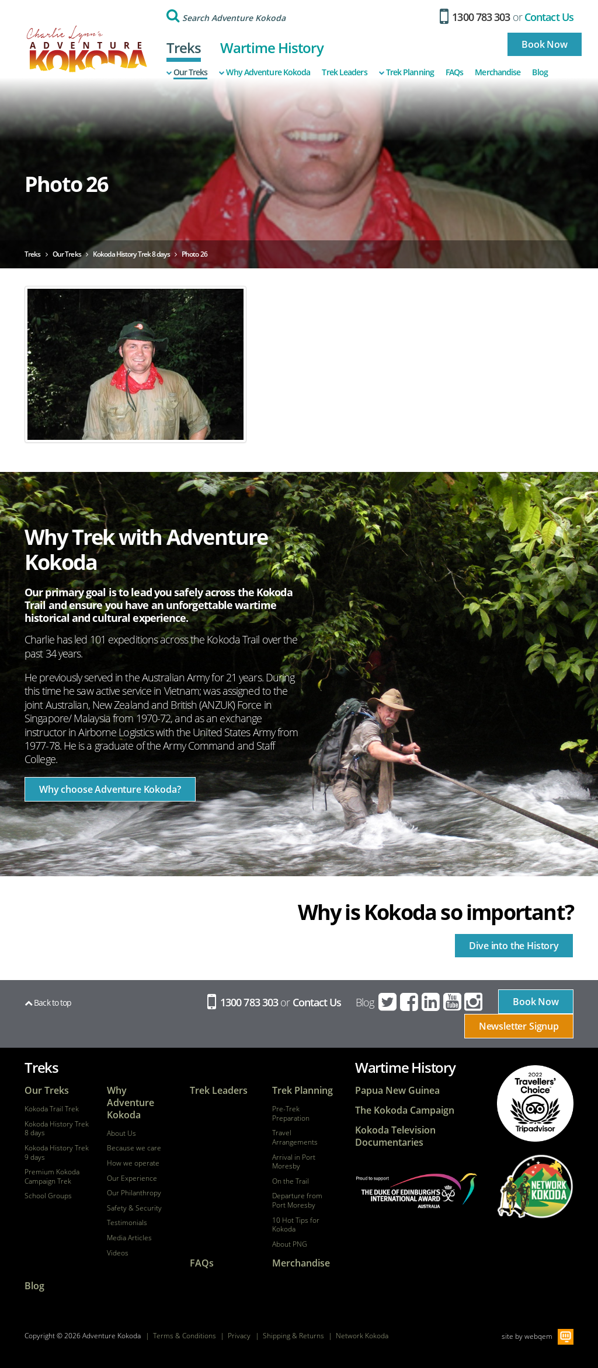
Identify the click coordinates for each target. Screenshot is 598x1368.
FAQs (454, 72)
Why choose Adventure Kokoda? (110, 789)
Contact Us (548, 17)
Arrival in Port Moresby (293, 1162)
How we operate (133, 1163)
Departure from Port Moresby (297, 1200)
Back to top (48, 1002)
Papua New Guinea (397, 1090)
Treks (183, 47)
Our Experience (132, 1178)
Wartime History (272, 47)
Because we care (134, 1148)
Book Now (544, 44)
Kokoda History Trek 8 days (57, 1128)
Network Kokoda (362, 1336)
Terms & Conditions (184, 1336)
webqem (538, 1336)
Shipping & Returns (293, 1336)
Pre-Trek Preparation (291, 1113)
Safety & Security (134, 1208)
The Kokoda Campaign (404, 1110)
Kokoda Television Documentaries (395, 1136)
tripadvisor (534, 1103)
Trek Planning (406, 72)
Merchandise (497, 72)
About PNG (289, 1244)
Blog (539, 72)
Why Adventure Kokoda (264, 72)
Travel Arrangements (295, 1137)
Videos (117, 1253)
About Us (121, 1133)
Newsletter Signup (519, 1026)
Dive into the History (514, 945)
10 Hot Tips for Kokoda (295, 1225)
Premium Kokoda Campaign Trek (52, 1176)
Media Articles (129, 1238)
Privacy (239, 1336)
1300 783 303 (475, 17)
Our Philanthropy (134, 1193)
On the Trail (290, 1181)
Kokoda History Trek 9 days (57, 1152)
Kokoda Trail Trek (52, 1109)
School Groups (48, 1196)
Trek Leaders (344, 72)
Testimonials (127, 1222)
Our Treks (187, 72)
